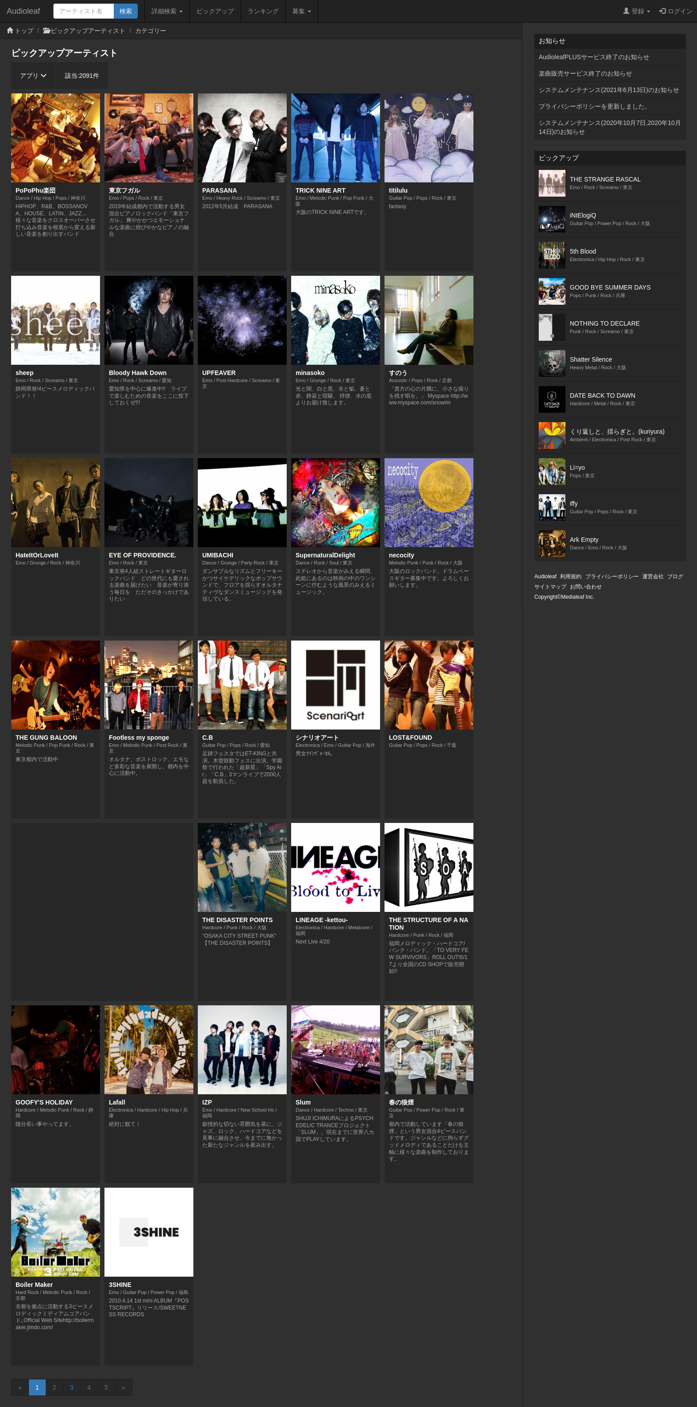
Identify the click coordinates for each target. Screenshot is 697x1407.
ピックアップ (215, 11)
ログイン (676, 11)
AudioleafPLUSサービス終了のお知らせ (594, 56)
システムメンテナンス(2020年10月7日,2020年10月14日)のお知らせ (610, 127)
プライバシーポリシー (612, 576)
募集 (301, 11)
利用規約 (570, 576)
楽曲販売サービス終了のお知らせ (585, 73)
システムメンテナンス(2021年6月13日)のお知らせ (609, 89)
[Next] (123, 1387)
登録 (636, 11)
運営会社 (653, 576)
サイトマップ (550, 587)
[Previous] (20, 1387)
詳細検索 (167, 11)
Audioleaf (23, 11)
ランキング (263, 11)
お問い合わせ (586, 587)
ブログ (675, 576)
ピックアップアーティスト (88, 30)
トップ (24, 30)
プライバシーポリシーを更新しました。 (595, 106)
